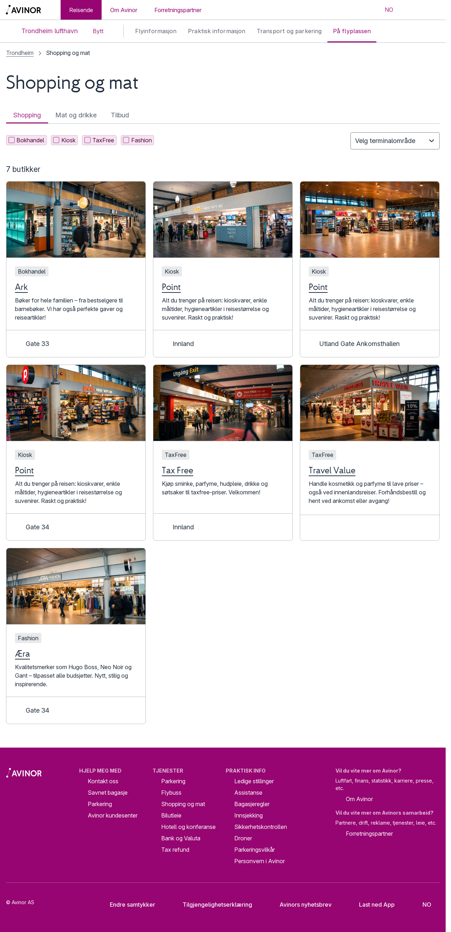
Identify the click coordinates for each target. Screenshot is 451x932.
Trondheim (20, 52)
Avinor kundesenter (113, 815)
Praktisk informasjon (216, 31)
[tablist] (223, 115)
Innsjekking (248, 815)
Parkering (100, 804)
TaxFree (99, 140)
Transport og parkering (289, 31)
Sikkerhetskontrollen (260, 826)
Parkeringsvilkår (254, 849)
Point (171, 287)
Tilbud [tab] (120, 115)
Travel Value (332, 470)
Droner (243, 838)
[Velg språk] (384, 9)
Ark (21, 287)
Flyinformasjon (155, 31)
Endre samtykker (127, 904)
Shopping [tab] (27, 115)
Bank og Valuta (180, 838)
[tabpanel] (223, 428)
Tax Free (177, 470)
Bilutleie (171, 815)
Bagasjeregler (252, 804)
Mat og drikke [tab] (76, 115)
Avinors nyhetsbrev (300, 904)
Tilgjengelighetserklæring (211, 904)
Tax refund (175, 849)
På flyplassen (352, 31)
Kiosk (64, 140)
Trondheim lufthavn (44, 31)
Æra (22, 653)
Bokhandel (27, 140)
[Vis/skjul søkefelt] (410, 9)
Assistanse (248, 792)
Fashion (137, 140)
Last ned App (371, 904)
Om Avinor (123, 10)
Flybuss (171, 792)
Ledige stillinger (254, 781)
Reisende (81, 10)
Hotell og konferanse (188, 826)
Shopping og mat (183, 804)
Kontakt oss (103, 781)
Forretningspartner (177, 10)
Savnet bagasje (108, 792)
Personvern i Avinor (259, 861)
